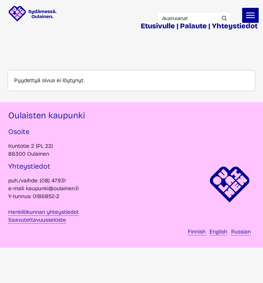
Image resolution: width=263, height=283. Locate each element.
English (218, 231)
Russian (241, 231)
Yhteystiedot (234, 26)
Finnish (197, 231)
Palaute (193, 26)
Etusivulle (158, 26)
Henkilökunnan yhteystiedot (43, 212)
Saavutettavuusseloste (37, 220)
